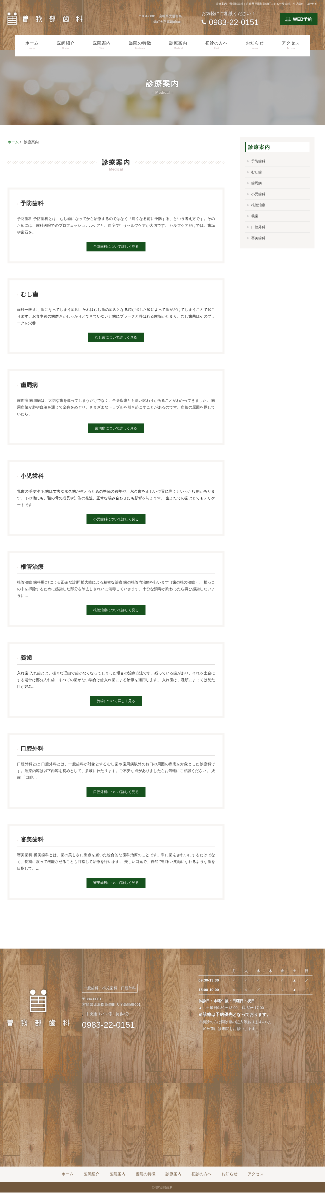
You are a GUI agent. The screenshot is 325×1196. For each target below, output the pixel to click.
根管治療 (258, 206)
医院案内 (102, 45)
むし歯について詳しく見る (116, 338)
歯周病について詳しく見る (116, 429)
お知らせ (255, 45)
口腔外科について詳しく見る (116, 795)
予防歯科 (258, 161)
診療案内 (178, 45)
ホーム (32, 45)
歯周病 (256, 184)
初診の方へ (216, 45)
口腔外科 (258, 228)
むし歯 (256, 172)
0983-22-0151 (108, 1028)
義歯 (255, 217)
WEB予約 (298, 19)
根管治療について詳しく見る (116, 612)
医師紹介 (66, 45)
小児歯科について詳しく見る (116, 521)
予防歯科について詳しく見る (116, 247)
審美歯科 (258, 240)
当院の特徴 (140, 45)
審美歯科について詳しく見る (116, 886)
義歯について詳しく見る (116, 703)
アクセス (291, 45)
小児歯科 (258, 195)
